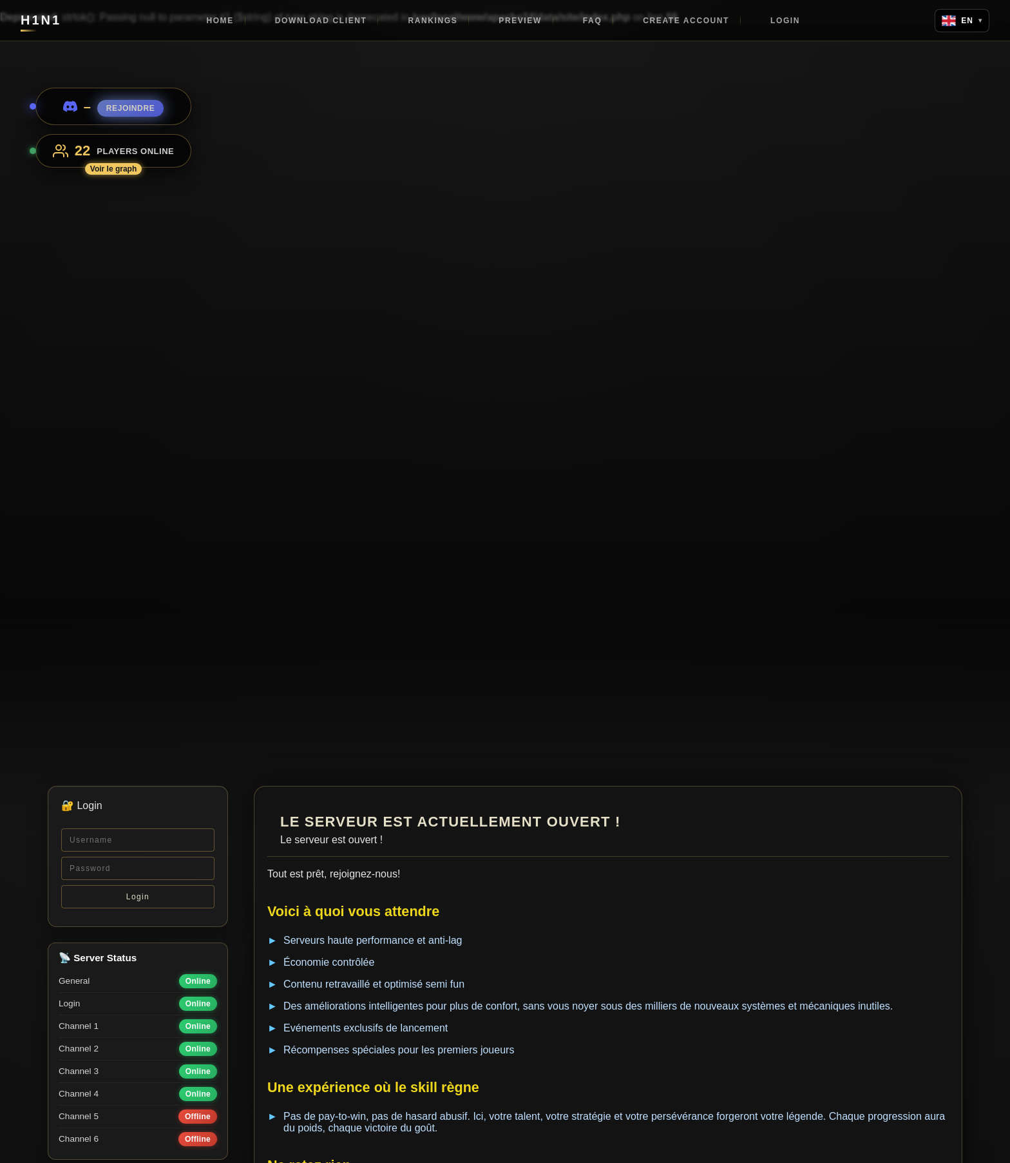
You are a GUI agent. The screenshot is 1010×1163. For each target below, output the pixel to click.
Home (219, 20)
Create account (686, 20)
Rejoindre (130, 108)
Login (785, 20)
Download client (321, 20)
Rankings (432, 20)
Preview (520, 20)
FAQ (592, 20)
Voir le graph (113, 168)
